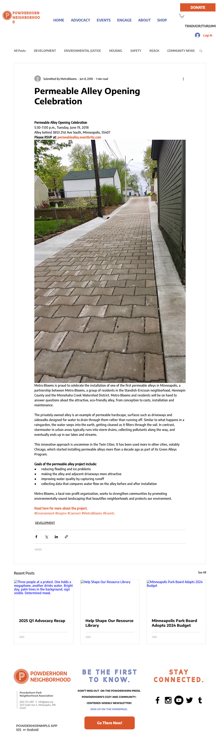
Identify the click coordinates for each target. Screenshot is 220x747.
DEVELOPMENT (45, 50)
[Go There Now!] (109, 722)
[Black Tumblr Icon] (200, 700)
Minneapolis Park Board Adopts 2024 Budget (174, 623)
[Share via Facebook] (36, 537)
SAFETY (135, 50)
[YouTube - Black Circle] (178, 700)
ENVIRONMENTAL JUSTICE (82, 50)
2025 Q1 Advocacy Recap (42, 620)
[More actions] (183, 78)
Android (32, 729)
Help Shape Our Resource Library (109, 623)
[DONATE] (198, 7)
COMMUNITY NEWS (181, 50)
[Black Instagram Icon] (168, 700)
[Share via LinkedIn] (56, 537)
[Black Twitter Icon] (189, 700)
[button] (80, 20)
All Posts (20, 50)
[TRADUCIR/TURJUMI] (200, 26)
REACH (154, 50)
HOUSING (115, 50)
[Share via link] (66, 537)
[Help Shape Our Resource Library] (110, 596)
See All (202, 572)
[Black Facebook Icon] (157, 700)
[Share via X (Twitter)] (46, 537)
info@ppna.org (45, 701)
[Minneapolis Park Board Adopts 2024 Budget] (176, 596)
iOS (18, 729)
